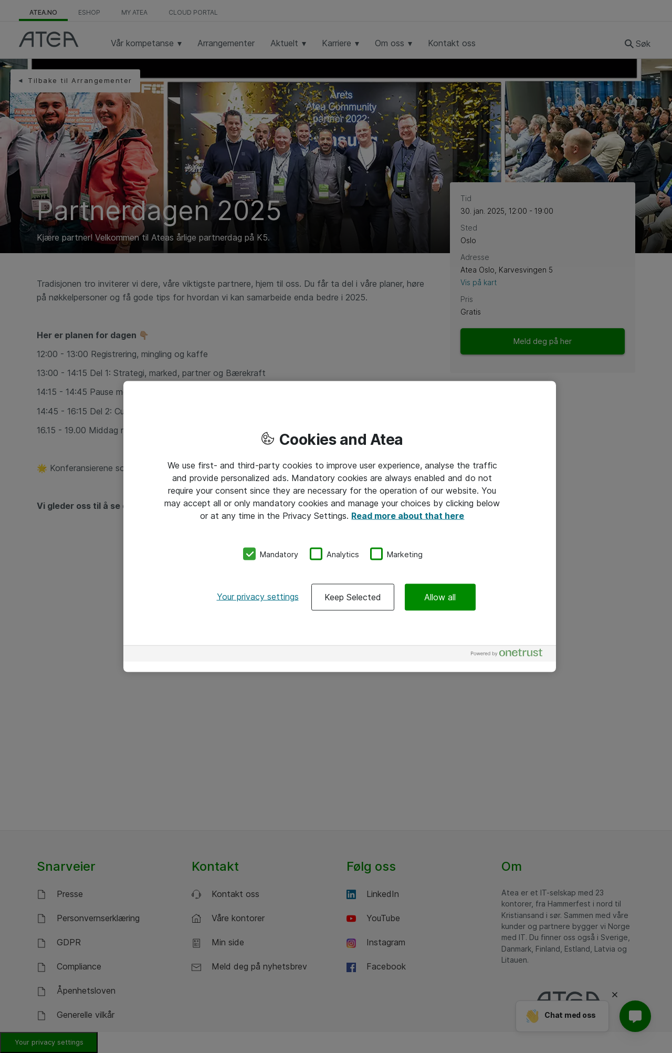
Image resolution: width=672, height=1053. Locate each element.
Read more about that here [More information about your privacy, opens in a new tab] (407, 515)
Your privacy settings (258, 596)
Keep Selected (352, 597)
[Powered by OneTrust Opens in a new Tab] (511, 655)
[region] (339, 526)
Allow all (440, 597)
